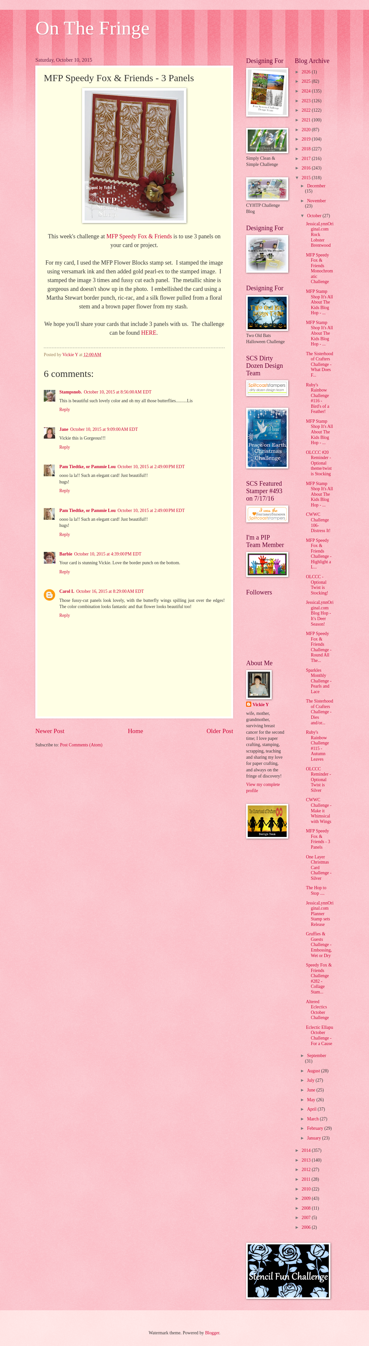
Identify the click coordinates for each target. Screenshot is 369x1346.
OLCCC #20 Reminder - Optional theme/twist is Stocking (318, 463)
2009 (307, 1198)
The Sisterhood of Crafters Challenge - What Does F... (319, 364)
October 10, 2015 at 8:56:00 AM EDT (117, 392)
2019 (307, 139)
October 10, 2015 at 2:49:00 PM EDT (151, 466)
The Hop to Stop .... (316, 890)
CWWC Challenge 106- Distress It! (318, 522)
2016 (307, 168)
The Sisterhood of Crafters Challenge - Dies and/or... (319, 712)
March (313, 1118)
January (314, 1138)
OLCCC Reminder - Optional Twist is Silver (318, 779)
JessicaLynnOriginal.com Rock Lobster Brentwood (319, 234)
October (315, 215)
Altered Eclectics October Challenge (317, 1009)
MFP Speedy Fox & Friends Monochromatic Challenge (319, 268)
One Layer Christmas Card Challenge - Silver (318, 867)
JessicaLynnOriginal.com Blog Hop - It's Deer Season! (319, 613)
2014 (307, 1150)
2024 (307, 91)
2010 (307, 1189)
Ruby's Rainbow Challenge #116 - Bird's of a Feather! (317, 398)
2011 (307, 1179)
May (311, 1099)
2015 (307, 177)
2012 (307, 1169)
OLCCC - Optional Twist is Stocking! (317, 584)
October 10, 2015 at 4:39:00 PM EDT (107, 554)
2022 (307, 110)
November (316, 200)
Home (135, 731)
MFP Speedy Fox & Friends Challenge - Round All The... (318, 647)
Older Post (220, 731)
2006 (307, 1227)
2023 (307, 100)
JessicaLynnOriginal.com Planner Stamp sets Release (319, 914)
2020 (307, 129)
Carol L (66, 591)
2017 (307, 158)
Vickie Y (261, 704)
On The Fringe (92, 28)
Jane (63, 429)
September (316, 1055)
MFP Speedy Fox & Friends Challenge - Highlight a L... (318, 554)
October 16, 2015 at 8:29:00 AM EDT (110, 591)
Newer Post (50, 731)
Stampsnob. (70, 392)
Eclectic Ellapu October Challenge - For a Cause (319, 1035)
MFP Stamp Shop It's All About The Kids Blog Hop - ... (319, 302)
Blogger (212, 1332)
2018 (307, 148)
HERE (148, 333)
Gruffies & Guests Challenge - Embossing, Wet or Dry (319, 944)
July (311, 1080)
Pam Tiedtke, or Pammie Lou (87, 466)
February (315, 1128)
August (314, 1070)
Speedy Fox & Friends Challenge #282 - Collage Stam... (319, 978)
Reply (64, 409)
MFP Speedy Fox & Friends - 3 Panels (318, 839)
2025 (307, 81)
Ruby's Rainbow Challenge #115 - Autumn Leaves (317, 746)
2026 (307, 71)
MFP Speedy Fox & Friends (139, 236)
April (312, 1109)
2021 (307, 120)
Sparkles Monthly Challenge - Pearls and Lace (318, 681)
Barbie (65, 554)
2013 (307, 1160)
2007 (307, 1217)
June (311, 1090)
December (316, 185)
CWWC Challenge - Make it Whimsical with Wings (318, 810)
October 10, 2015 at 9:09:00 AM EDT (104, 429)
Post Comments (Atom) (81, 744)
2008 (307, 1208)
